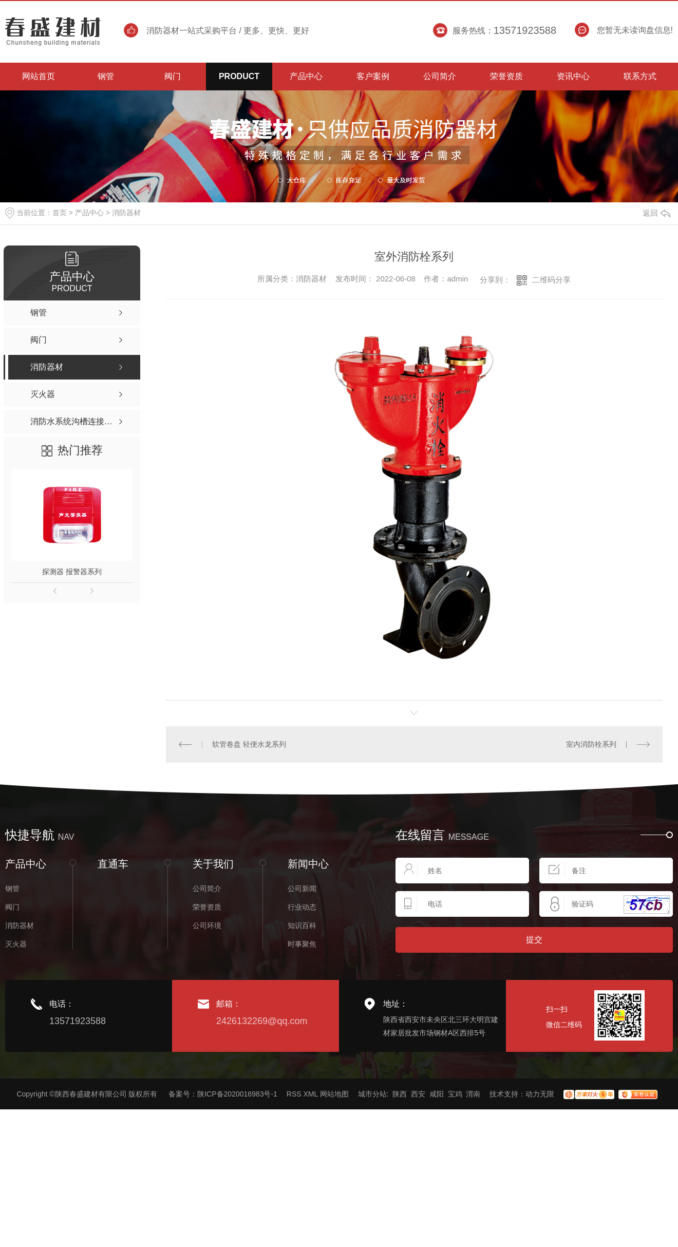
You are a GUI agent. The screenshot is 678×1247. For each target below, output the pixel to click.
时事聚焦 (302, 944)
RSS (294, 1094)
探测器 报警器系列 (72, 572)
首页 (59, 213)
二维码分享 (551, 279)
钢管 (12, 888)
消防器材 (126, 213)
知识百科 (302, 925)
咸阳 (436, 1094)
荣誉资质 (207, 907)
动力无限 (539, 1094)
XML (310, 1094)
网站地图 (334, 1094)
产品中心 (89, 213)
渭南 (473, 1094)
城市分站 (372, 1094)
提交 (534, 939)
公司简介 (207, 888)
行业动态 (302, 907)
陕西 (399, 1094)
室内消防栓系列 (591, 744)
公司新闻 (302, 888)
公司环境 (207, 925)
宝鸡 (455, 1094)
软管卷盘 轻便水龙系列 (249, 744)
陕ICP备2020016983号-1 (237, 1094)
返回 (656, 213)
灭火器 (16, 944)
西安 (418, 1094)
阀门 (12, 907)
